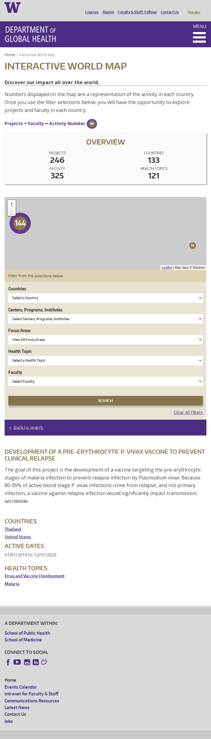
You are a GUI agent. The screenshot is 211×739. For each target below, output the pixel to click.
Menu (199, 17)
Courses (90, 7)
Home (10, 46)
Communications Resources (32, 692)
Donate (193, 7)
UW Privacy (85, 733)
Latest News (17, 698)
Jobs (9, 712)
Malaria (12, 575)
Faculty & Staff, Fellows (135, 7)
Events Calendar (21, 678)
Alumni (107, 7)
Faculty (15, 363)
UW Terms (110, 733)
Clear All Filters (188, 404)
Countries (17, 280)
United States (18, 528)
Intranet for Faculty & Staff (31, 685)
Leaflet (167, 259)
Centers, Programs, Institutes (35, 301)
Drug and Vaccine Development (35, 567)
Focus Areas (19, 322)
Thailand (13, 520)
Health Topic (20, 342)
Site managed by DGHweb (146, 733)
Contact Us (168, 7)
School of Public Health (27, 624)
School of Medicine (23, 631)
